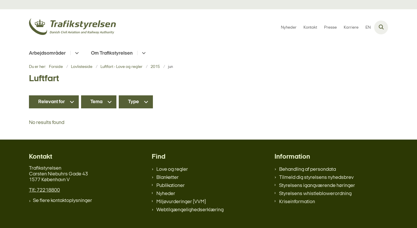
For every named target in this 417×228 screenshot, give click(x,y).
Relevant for (51, 101)
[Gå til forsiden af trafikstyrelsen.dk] (72, 27)
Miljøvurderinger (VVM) (181, 201)
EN (368, 28)
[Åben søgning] (381, 27)
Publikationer (170, 185)
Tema (96, 101)
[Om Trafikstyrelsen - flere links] (143, 53)
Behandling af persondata (307, 169)
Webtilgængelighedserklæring (190, 209)
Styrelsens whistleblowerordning (315, 193)
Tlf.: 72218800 (44, 190)
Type (133, 101)
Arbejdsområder (47, 53)
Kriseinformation (297, 201)
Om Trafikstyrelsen (112, 53)
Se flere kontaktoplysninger (62, 200)
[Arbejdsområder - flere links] (76, 53)
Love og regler (172, 169)
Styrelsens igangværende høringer (317, 185)
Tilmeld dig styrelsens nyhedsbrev (316, 177)
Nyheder (165, 193)
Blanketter (167, 177)
